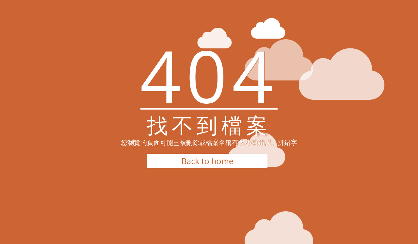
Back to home (207, 160)
